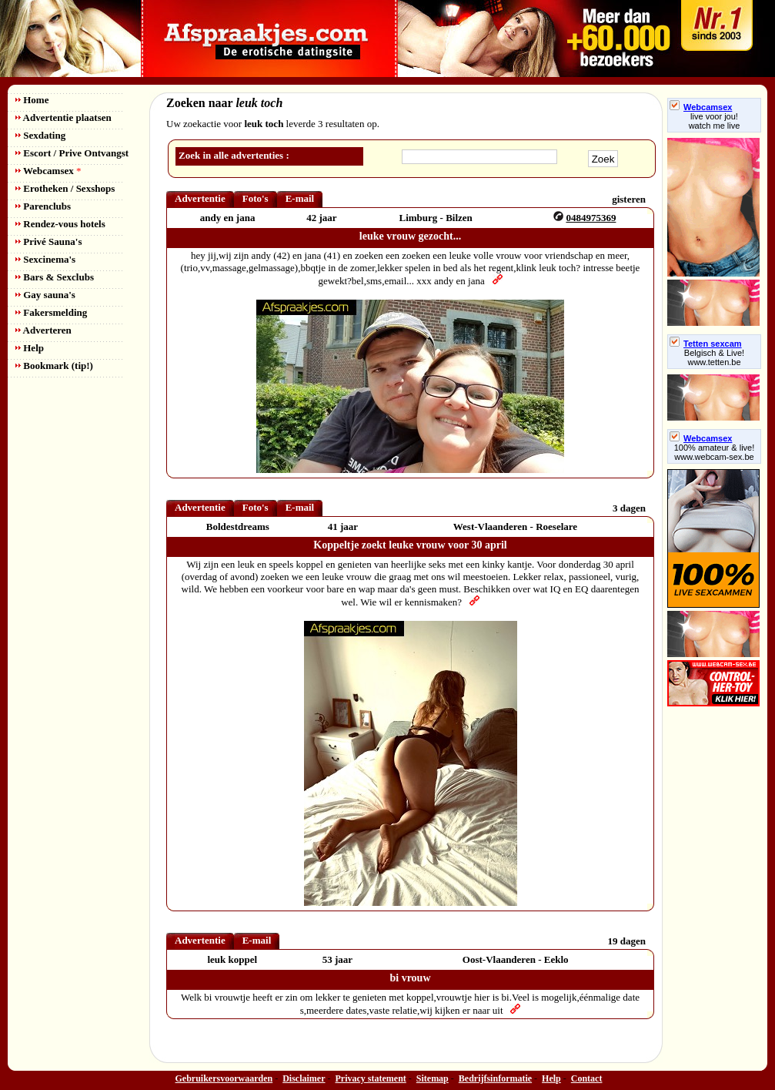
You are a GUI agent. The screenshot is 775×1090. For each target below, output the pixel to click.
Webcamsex (48, 170)
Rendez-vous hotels (60, 224)
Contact (587, 1078)
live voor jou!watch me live (714, 121)
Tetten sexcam (706, 343)
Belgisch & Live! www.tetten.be (714, 357)
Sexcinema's (45, 259)
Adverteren (43, 330)
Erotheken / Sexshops (65, 188)
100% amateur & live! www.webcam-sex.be (714, 452)
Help (29, 348)
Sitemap (432, 1078)
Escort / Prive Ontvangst (72, 153)
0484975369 (591, 217)
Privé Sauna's (48, 241)
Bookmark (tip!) (54, 365)
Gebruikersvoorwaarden (224, 1078)
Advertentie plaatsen (63, 117)
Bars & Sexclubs (54, 277)
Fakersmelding (51, 312)
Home (31, 100)
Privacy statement (371, 1078)
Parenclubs (43, 206)
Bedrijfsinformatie (495, 1078)
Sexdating (40, 135)
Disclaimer (303, 1078)
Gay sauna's (45, 294)
